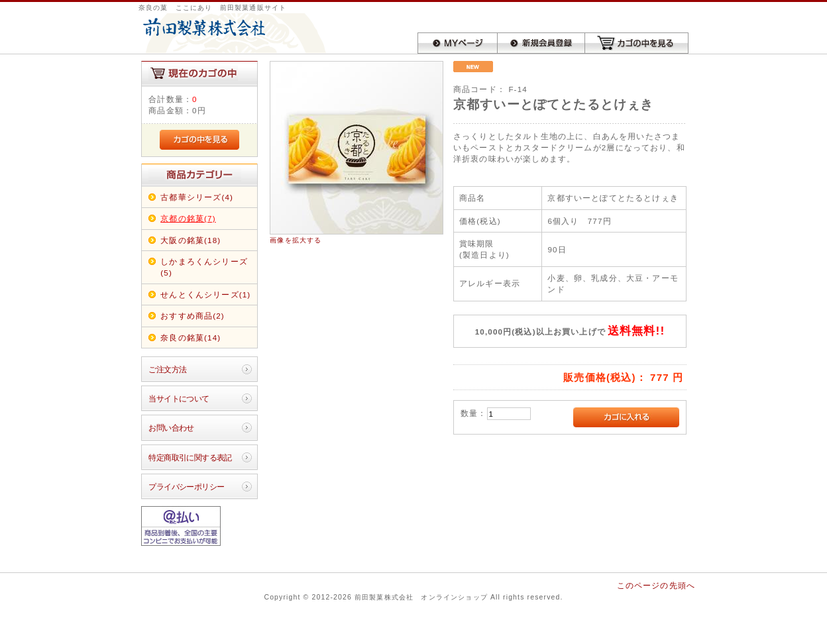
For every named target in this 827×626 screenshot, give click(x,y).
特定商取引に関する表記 (190, 457)
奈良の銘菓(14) (190, 337)
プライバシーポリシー (186, 486)
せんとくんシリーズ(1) (205, 294)
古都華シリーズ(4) (196, 197)
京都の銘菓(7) (187, 218)
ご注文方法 (167, 369)
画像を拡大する (295, 240)
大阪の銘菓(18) (190, 240)
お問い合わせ (171, 427)
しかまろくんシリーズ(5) (204, 267)
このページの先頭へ (656, 585)
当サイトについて (178, 398)
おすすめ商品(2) (192, 315)
